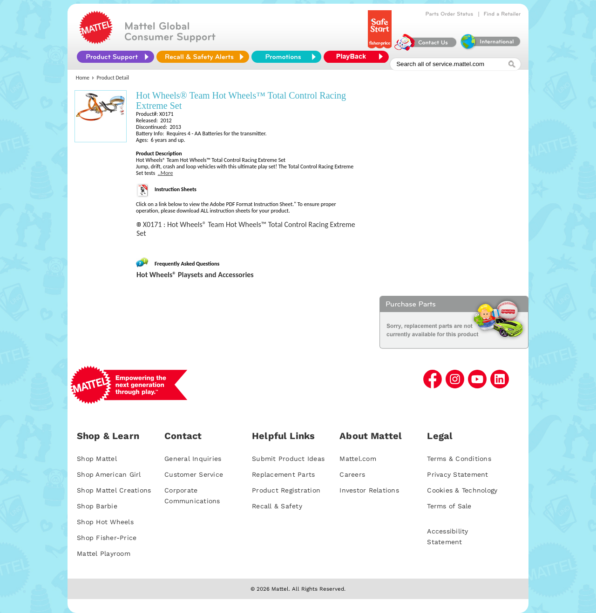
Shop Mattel (97, 458)
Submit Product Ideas (288, 458)
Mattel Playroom (103, 553)
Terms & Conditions (459, 458)
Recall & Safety (277, 506)
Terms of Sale (449, 506)
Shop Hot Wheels (105, 522)
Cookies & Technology (462, 490)
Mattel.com (357, 458)
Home (82, 77)
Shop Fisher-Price (106, 537)
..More (165, 173)
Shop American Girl (109, 474)
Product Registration (286, 490)
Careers (352, 474)
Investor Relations (369, 490)
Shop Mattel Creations (114, 490)
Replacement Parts (283, 474)
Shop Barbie (97, 506)
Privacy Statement (457, 474)
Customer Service (193, 474)
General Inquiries (192, 458)
